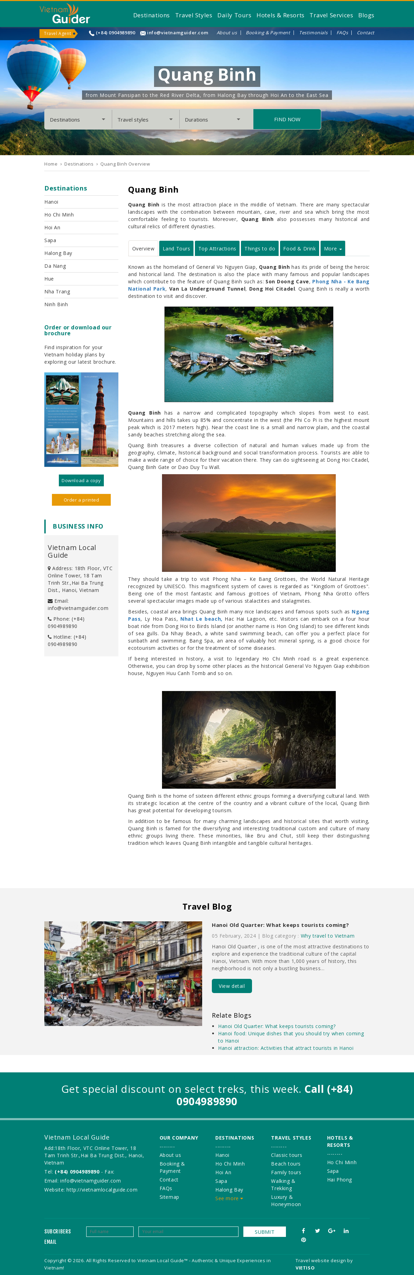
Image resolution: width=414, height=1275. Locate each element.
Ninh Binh (56, 304)
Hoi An (52, 227)
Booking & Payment (268, 32)
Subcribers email (57, 1236)
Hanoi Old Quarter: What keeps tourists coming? (280, 924)
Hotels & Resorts (280, 15)
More (333, 248)
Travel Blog (207, 906)
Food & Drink (299, 248)
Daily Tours (234, 15)
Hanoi (51, 201)
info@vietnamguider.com (177, 32)
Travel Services (331, 15)
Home (50, 164)
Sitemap (169, 1197)
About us (227, 32)
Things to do (259, 248)
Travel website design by (324, 1260)
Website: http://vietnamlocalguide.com (90, 1189)
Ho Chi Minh (59, 214)
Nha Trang (57, 291)
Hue (49, 278)
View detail (232, 986)
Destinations (151, 15)
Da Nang (55, 266)
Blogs (366, 15)
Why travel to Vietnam (328, 935)
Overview (143, 248)
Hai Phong (339, 1179)
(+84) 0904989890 (115, 32)
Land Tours (176, 248)
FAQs (342, 32)
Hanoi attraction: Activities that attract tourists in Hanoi (285, 1048)
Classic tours (286, 1155)
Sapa (50, 240)
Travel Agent (57, 33)
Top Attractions (217, 248)
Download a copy (81, 480)
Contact (366, 32)
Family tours (286, 1172)
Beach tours (286, 1163)
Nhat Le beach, (201, 619)
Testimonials (313, 32)
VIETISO (305, 1268)
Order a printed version (81, 501)
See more (229, 1198)
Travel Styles (194, 15)
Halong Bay (58, 253)
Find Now (287, 119)
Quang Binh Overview (125, 164)
